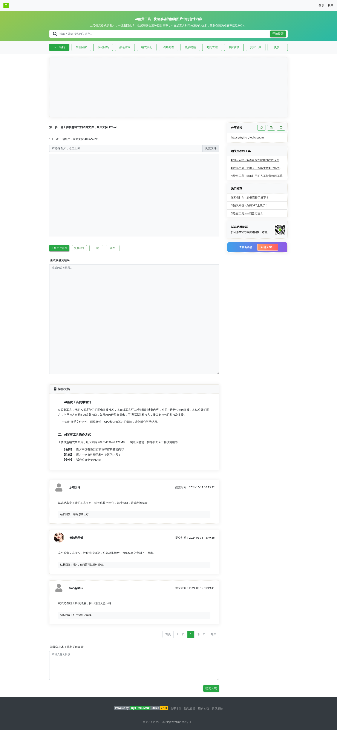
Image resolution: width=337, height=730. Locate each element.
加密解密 (81, 47)
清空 (112, 248)
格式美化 (146, 47)
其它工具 (255, 47)
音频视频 (190, 47)
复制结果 (79, 248)
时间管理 (212, 47)
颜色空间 (124, 47)
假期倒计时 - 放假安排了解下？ (250, 197)
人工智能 (59, 47)
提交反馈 (211, 688)
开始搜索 (278, 34)
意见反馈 (217, 708)
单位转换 (233, 47)
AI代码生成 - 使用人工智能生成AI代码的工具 (258, 168)
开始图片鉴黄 (59, 248)
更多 (277, 47)
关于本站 (176, 708)
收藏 (330, 5)
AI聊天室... (267, 247)
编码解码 (103, 47)
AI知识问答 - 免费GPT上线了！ (249, 205)
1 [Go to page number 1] (190, 634)
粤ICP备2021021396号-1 (176, 722)
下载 (96, 248)
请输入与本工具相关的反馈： (68, 647)
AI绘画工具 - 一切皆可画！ (247, 213)
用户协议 (203, 708)
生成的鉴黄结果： (61, 260)
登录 (321, 5)
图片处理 (168, 47)
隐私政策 (189, 708)
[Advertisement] (168, 87)
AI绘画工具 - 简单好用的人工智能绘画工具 (257, 175)
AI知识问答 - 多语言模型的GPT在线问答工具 (258, 160)
